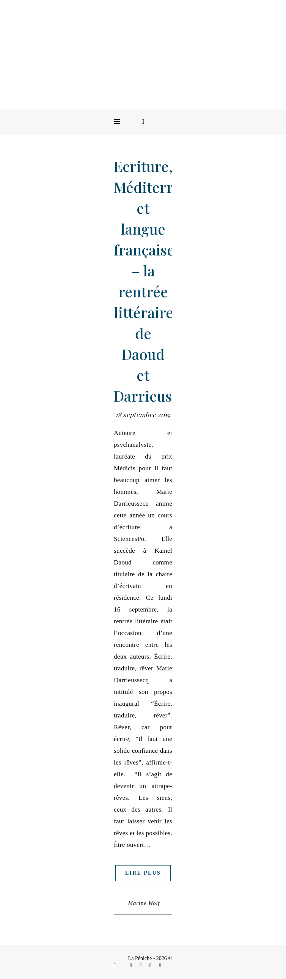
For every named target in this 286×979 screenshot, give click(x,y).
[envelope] (151, 965)
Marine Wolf (144, 903)
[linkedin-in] (141, 965)
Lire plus (143, 873)
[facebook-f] (115, 965)
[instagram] (132, 965)
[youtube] (160, 965)
